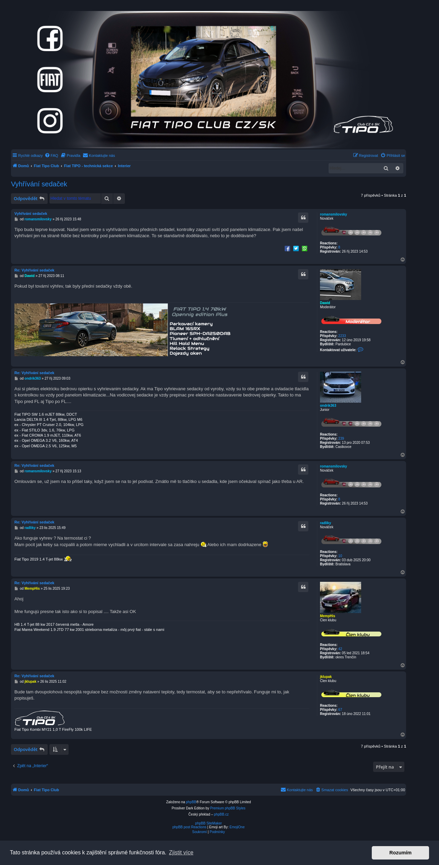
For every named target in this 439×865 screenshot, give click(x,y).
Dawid (325, 303)
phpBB (191, 802)
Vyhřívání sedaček (39, 184)
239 (341, 438)
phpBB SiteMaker (208, 823)
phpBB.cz (221, 814)
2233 (342, 336)
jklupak (326, 677)
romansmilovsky (333, 214)
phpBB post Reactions (189, 827)
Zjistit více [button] (181, 852)
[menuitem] (51, 155)
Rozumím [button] (400, 852)
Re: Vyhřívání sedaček (34, 270)
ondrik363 (328, 405)
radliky (325, 523)
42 (340, 649)
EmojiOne (237, 827)
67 (340, 710)
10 (340, 556)
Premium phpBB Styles (228, 808)
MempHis (327, 616)
